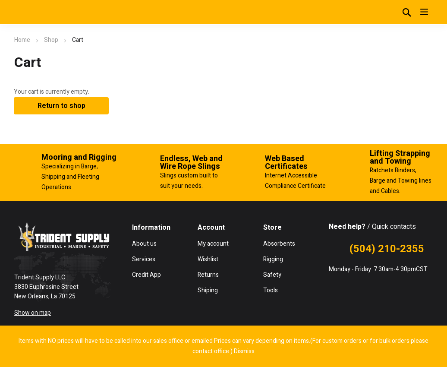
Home (22, 39)
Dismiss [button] (244, 351)
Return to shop (61, 106)
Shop (51, 39)
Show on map (32, 312)
